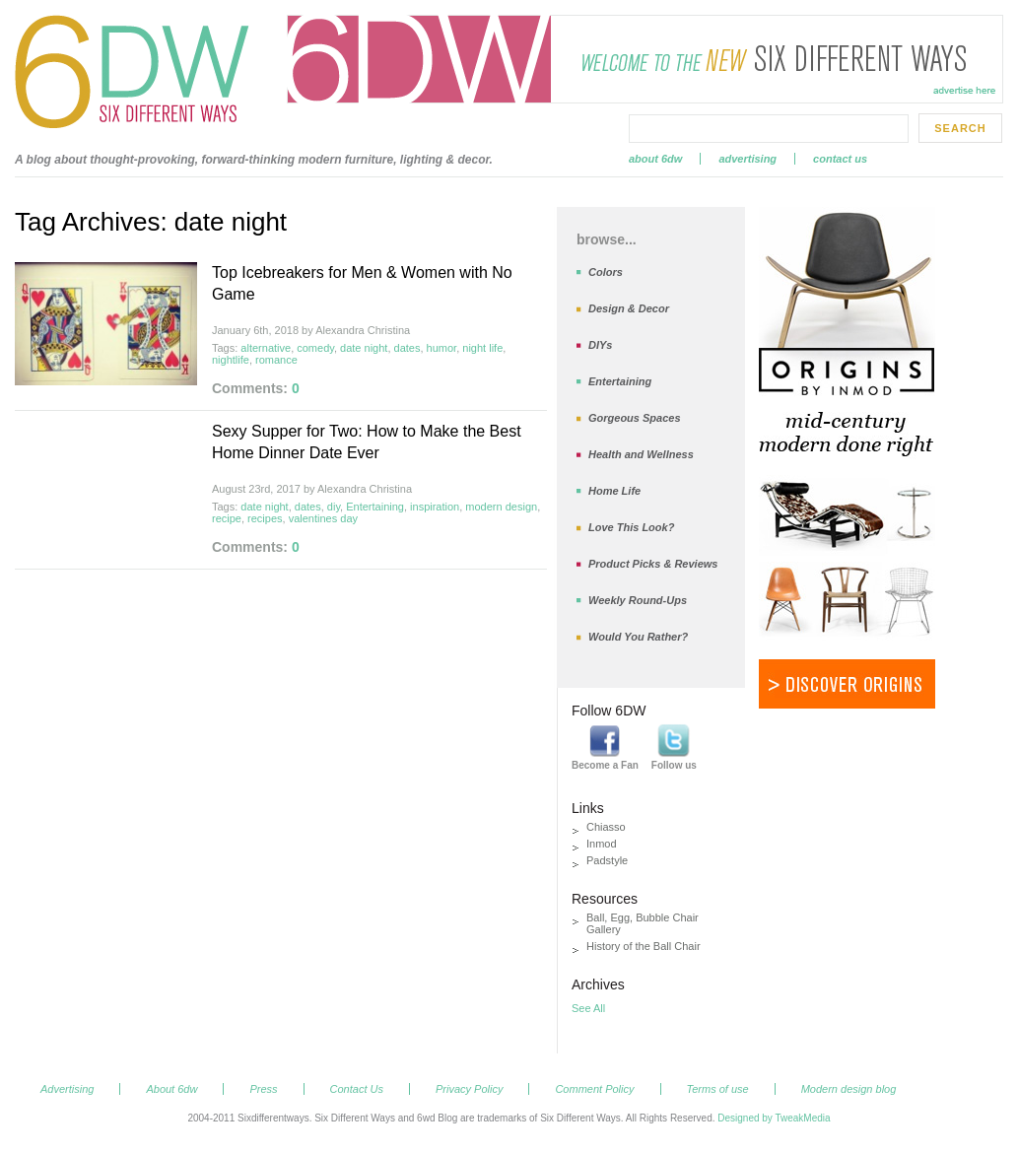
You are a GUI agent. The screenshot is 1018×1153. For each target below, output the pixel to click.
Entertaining (375, 506)
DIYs (600, 345)
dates (407, 348)
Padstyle (607, 860)
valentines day (323, 518)
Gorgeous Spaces (634, 418)
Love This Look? (631, 527)
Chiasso (606, 827)
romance (276, 360)
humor (442, 348)
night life (482, 348)
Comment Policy (594, 1089)
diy (333, 506)
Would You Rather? (638, 637)
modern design (501, 506)
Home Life (614, 491)
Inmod (601, 843)
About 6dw (655, 159)
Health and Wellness (641, 454)
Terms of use (718, 1089)
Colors (605, 272)
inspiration (434, 506)
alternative (265, 348)
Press (263, 1089)
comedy (315, 348)
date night (363, 348)
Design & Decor (628, 308)
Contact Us (840, 159)
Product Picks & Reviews (652, 564)
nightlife (230, 360)
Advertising (747, 159)
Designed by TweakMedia (773, 1118)
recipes (264, 518)
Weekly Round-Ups (637, 600)
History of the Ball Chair (643, 946)
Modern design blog (849, 1089)
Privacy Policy (469, 1089)
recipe (226, 518)
